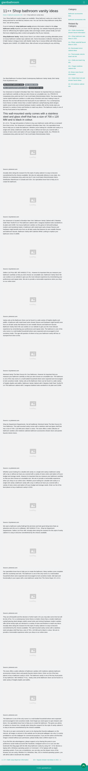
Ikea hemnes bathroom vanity (13, 84)
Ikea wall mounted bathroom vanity (15, 88)
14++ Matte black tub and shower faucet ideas (76, 79)
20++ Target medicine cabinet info (75, 67)
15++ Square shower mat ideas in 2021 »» (47, 760)
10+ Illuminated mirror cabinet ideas (75, 49)
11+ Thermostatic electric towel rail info (76, 55)
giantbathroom (10, 2)
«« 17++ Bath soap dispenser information (14, 760)
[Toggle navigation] (84, 2)
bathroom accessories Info (77, 19)
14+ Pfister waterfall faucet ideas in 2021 (77, 43)
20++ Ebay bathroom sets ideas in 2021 (76, 37)
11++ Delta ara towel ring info (76, 61)
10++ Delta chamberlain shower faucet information (76, 31)
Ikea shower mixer (31, 84)
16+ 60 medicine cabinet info (76, 85)
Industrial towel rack (36, 88)
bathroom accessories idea (75, 15)
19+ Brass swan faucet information (75, 73)
